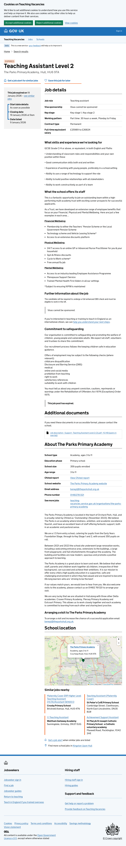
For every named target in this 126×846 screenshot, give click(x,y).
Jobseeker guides (13, 791)
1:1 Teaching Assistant (58, 717)
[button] (83, 661)
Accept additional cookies (18, 22)
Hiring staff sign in (74, 779)
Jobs (30, 39)
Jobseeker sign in (12, 779)
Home (7, 51)
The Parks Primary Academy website (88, 483)
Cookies (8, 823)
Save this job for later (59, 80)
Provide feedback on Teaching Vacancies (85, 809)
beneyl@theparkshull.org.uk (84, 489)
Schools (40, 39)
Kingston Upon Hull (82, 745)
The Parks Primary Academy (82, 647)
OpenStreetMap (108, 684)
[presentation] (83, 661)
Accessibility (60, 823)
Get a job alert (55, 740)
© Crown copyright (112, 838)
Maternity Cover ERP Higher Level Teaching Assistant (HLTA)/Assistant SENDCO (64, 698)
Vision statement (12, 827)
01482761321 (77, 494)
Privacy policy (21, 823)
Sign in (119, 31)
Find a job (9, 785)
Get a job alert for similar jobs (23, 80)
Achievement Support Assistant (103, 717)
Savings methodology (80, 823)
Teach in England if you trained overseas (24, 802)
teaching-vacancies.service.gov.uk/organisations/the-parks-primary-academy (95, 503)
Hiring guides (71, 785)
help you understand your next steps (91, 322)
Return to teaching (13, 796)
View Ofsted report (79, 477)
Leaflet (91, 684)
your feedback (35, 45)
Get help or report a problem (79, 803)
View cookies (71, 23)
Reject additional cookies (49, 22)
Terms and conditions (41, 823)
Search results (21, 51)
